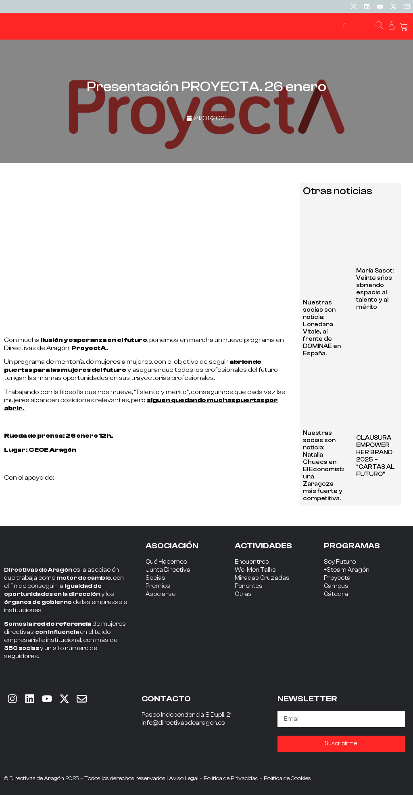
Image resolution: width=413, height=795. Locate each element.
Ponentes (249, 586)
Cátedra (336, 594)
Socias (155, 578)
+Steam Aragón (346, 569)
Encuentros (252, 561)
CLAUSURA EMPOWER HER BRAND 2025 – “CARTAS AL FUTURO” (375, 456)
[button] (345, 26)
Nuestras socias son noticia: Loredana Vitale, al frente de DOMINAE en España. (322, 328)
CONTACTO (166, 698)
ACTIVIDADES (263, 545)
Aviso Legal (183, 778)
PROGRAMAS (352, 545)
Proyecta (337, 578)
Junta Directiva (168, 569)
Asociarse (160, 594)
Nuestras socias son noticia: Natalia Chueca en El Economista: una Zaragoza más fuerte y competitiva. (325, 466)
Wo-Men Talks (255, 569)
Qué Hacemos (166, 561)
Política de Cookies (287, 778)
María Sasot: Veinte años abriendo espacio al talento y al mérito (375, 288)
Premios (158, 586)
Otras (243, 594)
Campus (336, 586)
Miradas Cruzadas (262, 578)
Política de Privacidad (231, 778)
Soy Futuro (340, 561)
